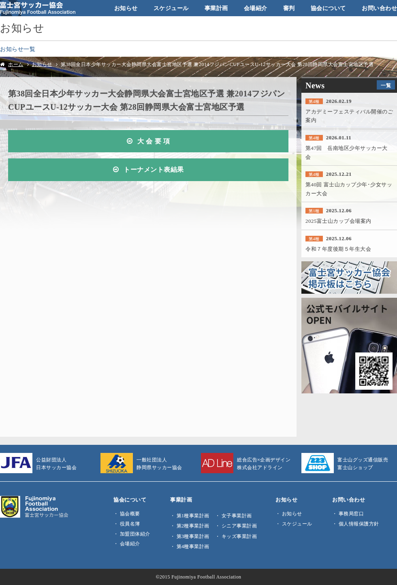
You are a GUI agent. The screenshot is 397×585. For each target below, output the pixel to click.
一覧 (386, 85)
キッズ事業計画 (239, 536)
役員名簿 (130, 524)
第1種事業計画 (193, 516)
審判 (289, 8)
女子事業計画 (237, 516)
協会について (328, 8)
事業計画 (216, 8)
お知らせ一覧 (17, 49)
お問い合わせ (379, 8)
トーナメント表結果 (154, 169)
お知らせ (126, 8)
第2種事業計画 (193, 526)
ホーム (15, 64)
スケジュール (171, 8)
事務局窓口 (351, 514)
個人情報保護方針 (359, 524)
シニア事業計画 (239, 526)
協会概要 (130, 514)
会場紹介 (255, 8)
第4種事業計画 (193, 546)
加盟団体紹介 (135, 534)
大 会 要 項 (153, 141)
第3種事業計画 (193, 536)
